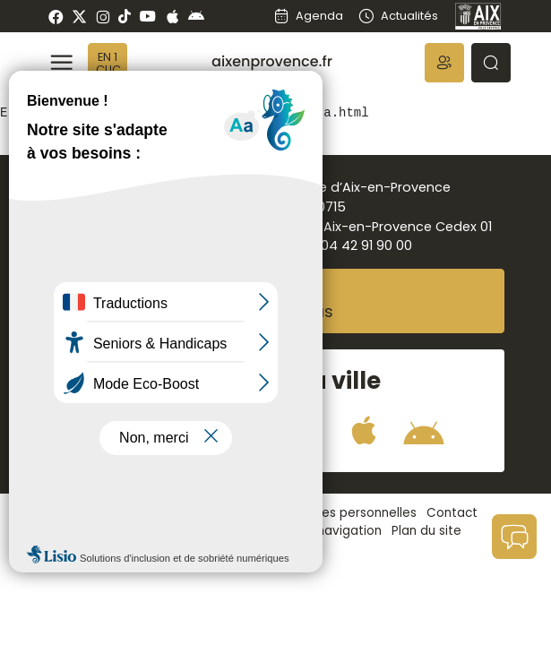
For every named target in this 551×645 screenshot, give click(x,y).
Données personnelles (349, 512)
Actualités (397, 15)
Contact (452, 512)
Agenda (308, 15)
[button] (444, 62)
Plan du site (426, 530)
